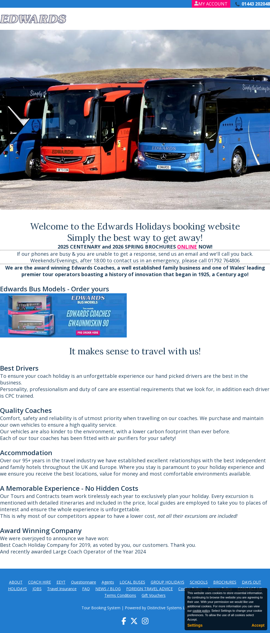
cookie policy (201, 610)
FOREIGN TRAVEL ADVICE (149, 588)
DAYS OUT (251, 582)
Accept (258, 625)
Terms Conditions (120, 595)
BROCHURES (224, 582)
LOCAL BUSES (132, 582)
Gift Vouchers (154, 595)
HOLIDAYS (17, 588)
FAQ (86, 588)
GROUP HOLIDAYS (167, 582)
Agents (108, 582)
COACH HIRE (39, 582)
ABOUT (16, 582)
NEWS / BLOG (108, 588)
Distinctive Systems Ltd (168, 607)
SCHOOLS (199, 582)
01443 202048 (256, 4)
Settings (194, 625)
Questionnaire (83, 582)
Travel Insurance (62, 588)
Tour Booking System (101, 607)
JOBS (37, 588)
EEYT (61, 582)
